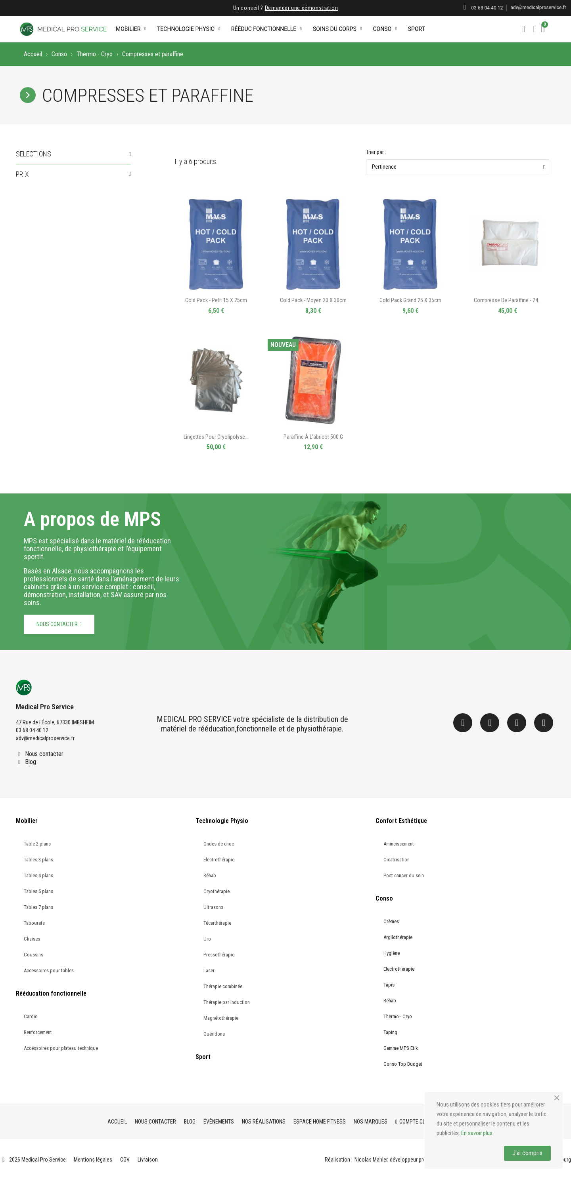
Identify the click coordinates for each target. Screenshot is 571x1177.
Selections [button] (33, 154)
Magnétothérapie (220, 1018)
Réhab (209, 875)
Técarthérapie (217, 923)
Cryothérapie (216, 891)
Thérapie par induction (226, 1002)
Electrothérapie (218, 860)
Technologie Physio (188, 28)
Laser (209, 970)
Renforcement (38, 1032)
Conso (385, 28)
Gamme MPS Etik (400, 1048)
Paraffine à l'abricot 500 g (313, 437)
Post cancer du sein (403, 875)
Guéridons (214, 1034)
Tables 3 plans (38, 860)
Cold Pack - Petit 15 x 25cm (216, 300)
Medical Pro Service (45, 707)
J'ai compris (527, 1153)
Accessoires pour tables (49, 970)
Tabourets (34, 923)
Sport (416, 29)
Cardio (31, 1016)
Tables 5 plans (38, 891)
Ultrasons (213, 907)
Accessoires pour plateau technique (61, 1048)
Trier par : (376, 152)
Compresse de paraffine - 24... (508, 300)
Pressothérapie (218, 955)
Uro (207, 939)
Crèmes (391, 921)
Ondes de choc (218, 844)
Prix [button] (22, 174)
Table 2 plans (37, 844)
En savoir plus (476, 1133)
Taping (390, 1032)
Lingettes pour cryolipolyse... (216, 437)
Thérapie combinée (222, 986)
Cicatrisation (396, 860)
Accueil (33, 54)
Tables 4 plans (38, 875)
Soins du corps (337, 28)
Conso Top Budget (402, 1064)
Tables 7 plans (38, 907)
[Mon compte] (535, 28)
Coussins (33, 955)
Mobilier (131, 28)
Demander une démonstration (301, 8)
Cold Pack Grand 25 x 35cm (410, 300)
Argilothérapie (397, 937)
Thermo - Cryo (95, 54)
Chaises (32, 939)
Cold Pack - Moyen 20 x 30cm (313, 300)
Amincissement (398, 844)
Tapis (389, 985)
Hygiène (391, 953)
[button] (523, 29)
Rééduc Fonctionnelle (266, 28)
